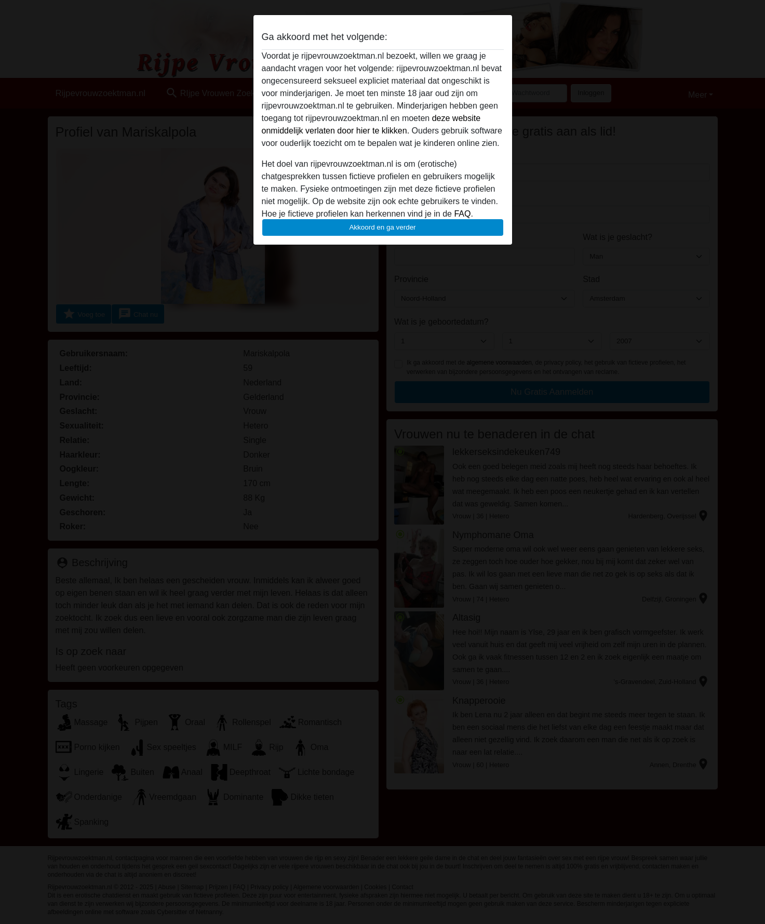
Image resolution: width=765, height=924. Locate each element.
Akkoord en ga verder (382, 227)
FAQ (462, 213)
